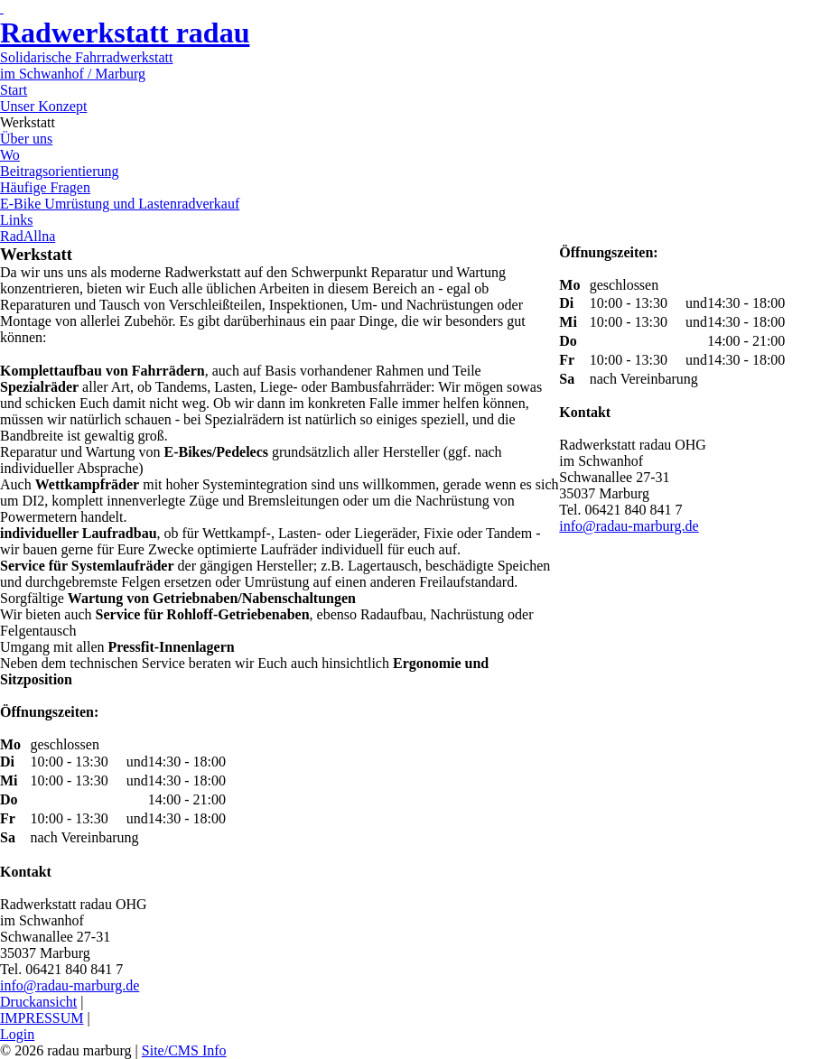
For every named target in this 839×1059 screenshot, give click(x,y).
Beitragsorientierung (59, 171)
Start (13, 90)
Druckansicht (38, 1001)
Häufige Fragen (45, 187)
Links (16, 220)
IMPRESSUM (41, 1018)
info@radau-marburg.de (69, 985)
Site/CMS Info (184, 1050)
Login (17, 1034)
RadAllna (27, 236)
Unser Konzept (43, 106)
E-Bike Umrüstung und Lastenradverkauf (119, 203)
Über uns (26, 138)
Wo (10, 155)
